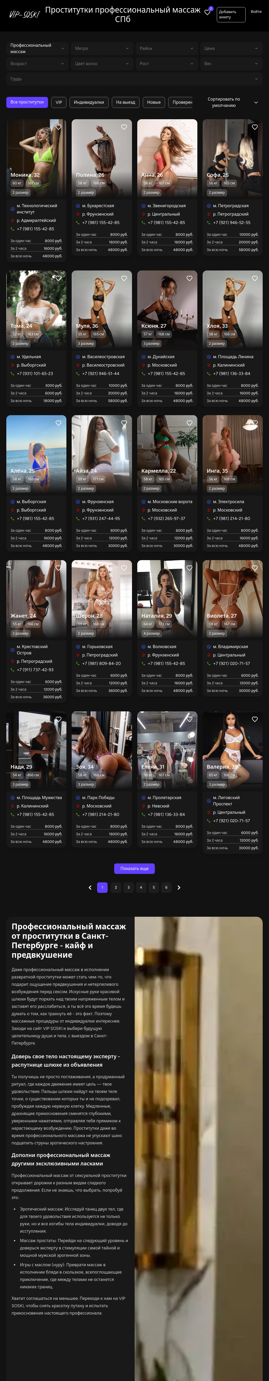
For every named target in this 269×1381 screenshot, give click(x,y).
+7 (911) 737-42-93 (35, 669)
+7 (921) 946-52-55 (231, 222)
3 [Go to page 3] (129, 887)
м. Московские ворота (170, 501)
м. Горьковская (97, 646)
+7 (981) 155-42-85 (35, 228)
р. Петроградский (231, 214)
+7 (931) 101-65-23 (35, 373)
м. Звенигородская (167, 205)
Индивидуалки (89, 102)
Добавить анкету (227, 14)
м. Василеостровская (103, 356)
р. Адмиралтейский (36, 220)
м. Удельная (29, 356)
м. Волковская (162, 646)
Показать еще (134, 868)
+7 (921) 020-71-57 (231, 663)
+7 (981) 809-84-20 (101, 663)
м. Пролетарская (165, 797)
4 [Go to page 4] (141, 887)
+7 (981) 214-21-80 (231, 518)
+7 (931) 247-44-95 (101, 518)
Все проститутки (27, 102)
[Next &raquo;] (179, 887)
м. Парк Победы (98, 797)
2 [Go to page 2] (116, 887)
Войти (256, 11)
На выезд (125, 102)
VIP (59, 102)
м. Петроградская (231, 205)
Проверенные (187, 102)
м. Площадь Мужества (39, 797)
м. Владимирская (230, 646)
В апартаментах (112, 1350)
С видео (191, 1350)
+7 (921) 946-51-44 (100, 373)
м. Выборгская (31, 501)
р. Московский (162, 365)
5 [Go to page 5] (154, 887)
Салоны (125, 1365)
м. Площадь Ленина (233, 356)
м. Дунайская (161, 356)
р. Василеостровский (103, 365)
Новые (154, 102)
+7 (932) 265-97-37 (166, 518)
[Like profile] (58, 127)
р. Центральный (164, 214)
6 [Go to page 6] (166, 887)
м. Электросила (228, 501)
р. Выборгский (31, 365)
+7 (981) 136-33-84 (231, 373)
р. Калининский (229, 365)
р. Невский (159, 806)
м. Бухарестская (98, 205)
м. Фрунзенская (98, 501)
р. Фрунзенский (98, 214)
